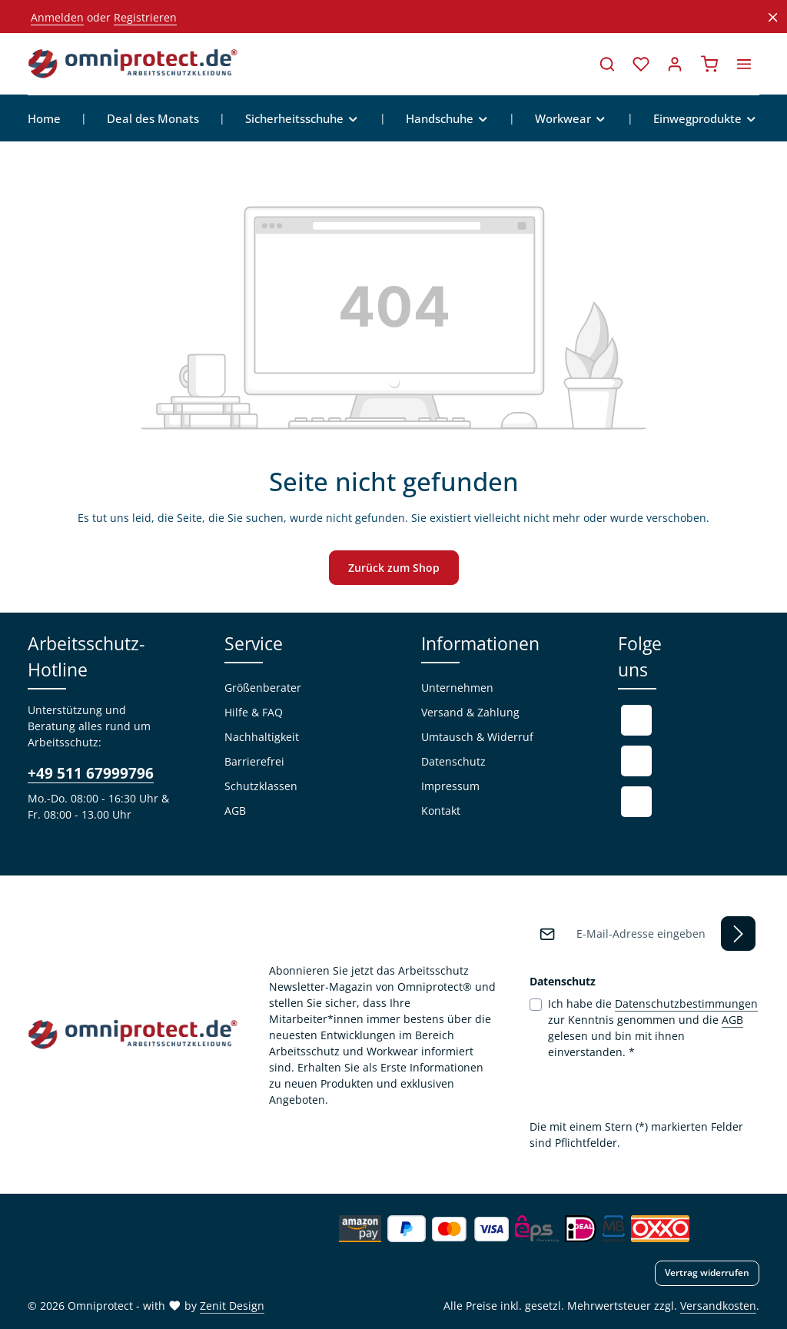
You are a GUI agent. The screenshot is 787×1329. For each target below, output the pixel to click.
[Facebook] (636, 720)
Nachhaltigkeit (261, 736)
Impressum (450, 786)
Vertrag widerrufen (707, 1272)
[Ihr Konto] (674, 63)
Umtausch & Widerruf (477, 736)
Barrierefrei (254, 761)
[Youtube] (636, 761)
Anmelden (57, 17)
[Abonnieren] (738, 933)
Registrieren (145, 17)
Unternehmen (457, 687)
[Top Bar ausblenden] (773, 17)
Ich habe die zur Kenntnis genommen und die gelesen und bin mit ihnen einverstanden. (653, 1027)
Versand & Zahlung (470, 712)
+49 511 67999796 (91, 773)
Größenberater (262, 687)
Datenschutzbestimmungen (686, 1003)
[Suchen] (607, 63)
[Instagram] (636, 801)
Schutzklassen (260, 786)
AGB (235, 810)
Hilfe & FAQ (253, 712)
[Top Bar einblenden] (744, 63)
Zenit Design (232, 1305)
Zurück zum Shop (394, 567)
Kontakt (440, 810)
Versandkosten (718, 1305)
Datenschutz (453, 761)
